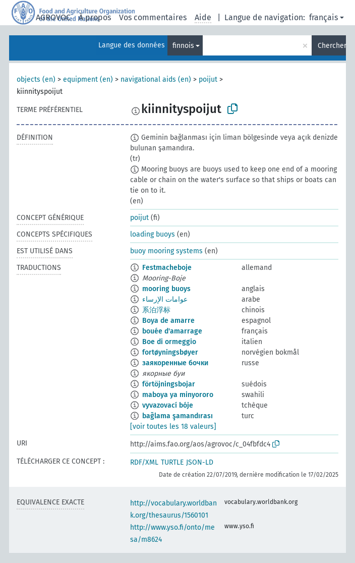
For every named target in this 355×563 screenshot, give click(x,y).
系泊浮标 (156, 310)
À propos (95, 17)
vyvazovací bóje (167, 405)
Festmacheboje (167, 267)
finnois (183, 45)
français (323, 17)
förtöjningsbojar (168, 384)
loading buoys (152, 234)
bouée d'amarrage (172, 331)
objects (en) (36, 79)
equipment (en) (88, 79)
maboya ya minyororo (177, 394)
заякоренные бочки (175, 363)
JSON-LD (199, 462)
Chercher (332, 45)
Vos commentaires (153, 17)
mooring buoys (166, 289)
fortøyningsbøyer (170, 352)
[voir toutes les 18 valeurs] (173, 426)
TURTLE (172, 462)
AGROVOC (53, 17)
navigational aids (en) (156, 79)
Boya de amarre (168, 320)
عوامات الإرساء (165, 299)
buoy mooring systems (166, 251)
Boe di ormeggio (169, 341)
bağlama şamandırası (177, 416)
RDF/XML (144, 462)
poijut (208, 79)
